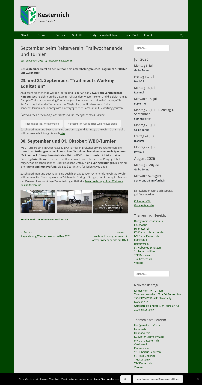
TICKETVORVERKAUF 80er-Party (152, 298)
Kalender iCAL (142, 201)
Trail (57, 219)
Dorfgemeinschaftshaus (104, 35)
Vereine (61, 35)
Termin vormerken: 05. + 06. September (157, 294)
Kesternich (53, 14)
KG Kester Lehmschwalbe (149, 232)
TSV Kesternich (143, 259)
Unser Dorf (131, 35)
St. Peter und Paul (144, 251)
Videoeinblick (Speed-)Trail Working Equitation (92, 123)
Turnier (65, 219)
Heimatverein (142, 228)
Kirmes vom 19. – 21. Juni (148, 290)
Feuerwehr (140, 225)
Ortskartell (44, 35)
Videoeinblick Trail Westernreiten (41, 123)
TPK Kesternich (143, 255)
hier (62, 133)
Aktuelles (26, 35)
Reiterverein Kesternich (60, 60)
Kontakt (148, 35)
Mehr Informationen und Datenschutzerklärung (158, 379)
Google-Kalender (144, 205)
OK (125, 379)
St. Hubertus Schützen (147, 247)
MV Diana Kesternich (146, 236)
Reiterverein (29, 219)
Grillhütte (77, 35)
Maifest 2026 (141, 302)
